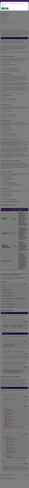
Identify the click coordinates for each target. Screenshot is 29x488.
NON (7, 8)
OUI (3, 8)
